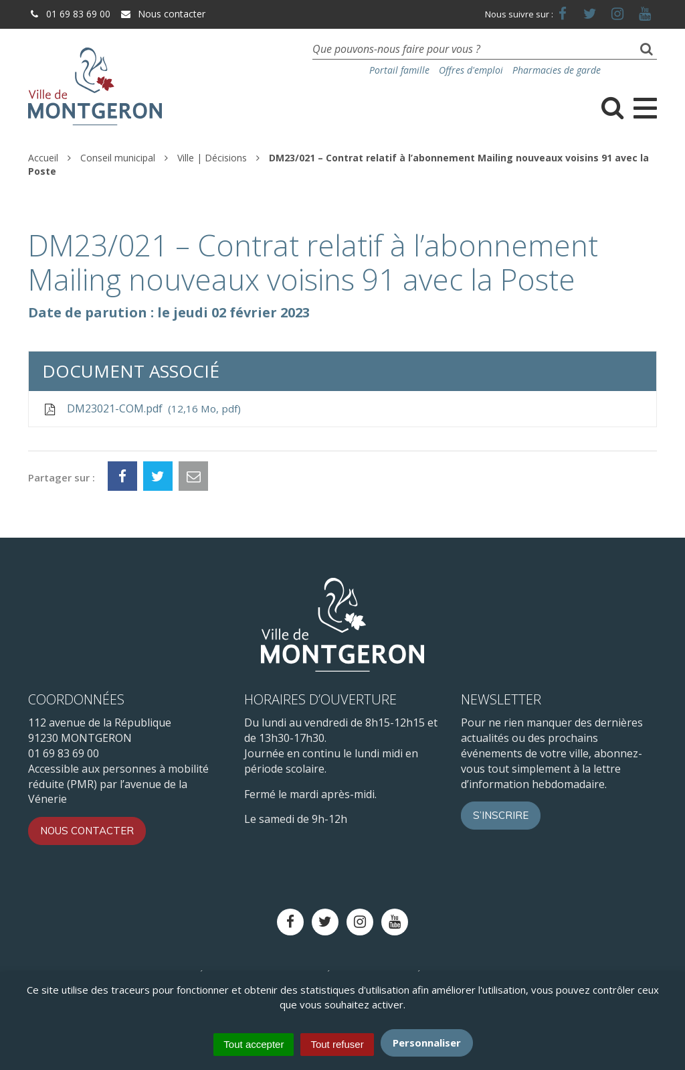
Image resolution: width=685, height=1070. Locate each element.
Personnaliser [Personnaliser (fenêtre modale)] (427, 1042)
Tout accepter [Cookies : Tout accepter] (253, 1044)
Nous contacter (162, 13)
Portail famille (399, 70)
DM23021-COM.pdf (141, 408)
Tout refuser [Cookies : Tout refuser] (336, 1044)
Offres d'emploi (471, 70)
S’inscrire (500, 815)
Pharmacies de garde (556, 70)
